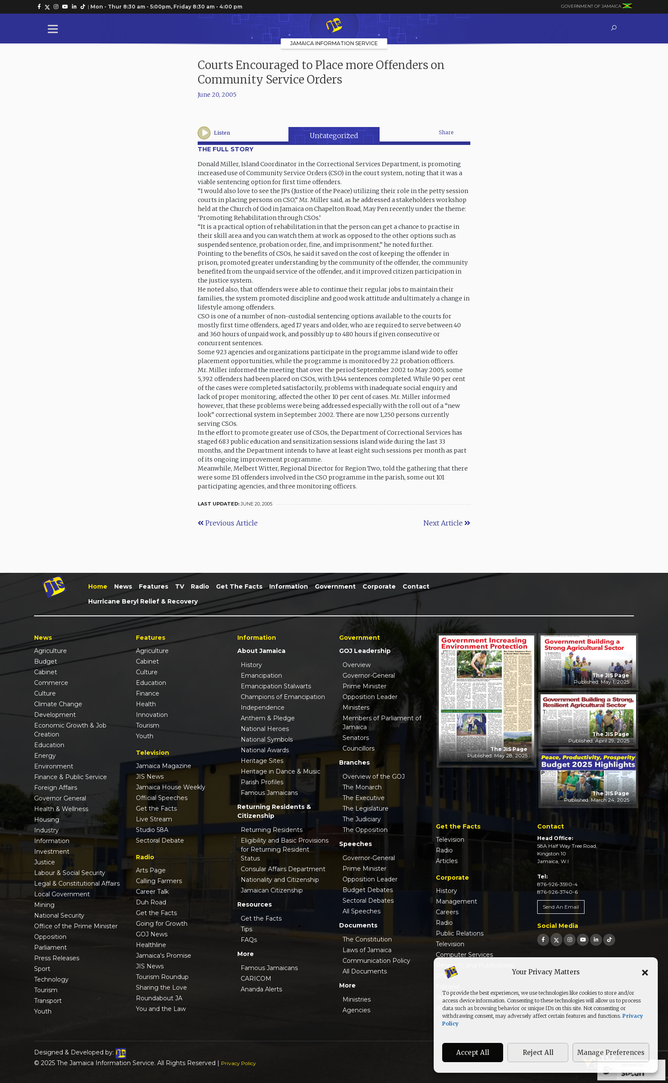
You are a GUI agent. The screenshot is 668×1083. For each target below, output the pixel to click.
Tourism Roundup (162, 977)
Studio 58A (152, 830)
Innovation (152, 715)
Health (146, 704)
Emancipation (261, 675)
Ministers (356, 707)
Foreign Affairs (55, 787)
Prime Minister (364, 686)
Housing (46, 819)
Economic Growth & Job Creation (70, 730)
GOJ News (151, 934)
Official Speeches (161, 798)
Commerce (51, 683)
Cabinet (45, 672)
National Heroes (265, 729)
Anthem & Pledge (268, 718)
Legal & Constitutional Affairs (77, 883)
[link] (39, 7)
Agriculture (50, 651)
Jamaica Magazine (163, 766)
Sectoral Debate (160, 840)
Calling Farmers (159, 881)
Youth (43, 1011)
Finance (147, 693)
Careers (447, 912)
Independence (263, 707)
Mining (44, 905)
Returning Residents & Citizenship (274, 811)
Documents (358, 925)
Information (288, 586)
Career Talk (152, 891)
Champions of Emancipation (283, 697)
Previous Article (228, 523)
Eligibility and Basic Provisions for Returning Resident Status (284, 849)
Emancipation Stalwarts (276, 686)
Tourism (46, 990)
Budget (45, 661)
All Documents (365, 971)
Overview (357, 665)
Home (97, 586)
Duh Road (151, 902)
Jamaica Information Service (334, 43)
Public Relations (460, 933)
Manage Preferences (611, 1052)
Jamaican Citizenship (272, 890)
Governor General (60, 798)
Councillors (358, 748)
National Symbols (267, 739)
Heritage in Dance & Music (280, 771)
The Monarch (362, 787)
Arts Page (151, 870)
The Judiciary (362, 819)
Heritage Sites (262, 761)
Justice (44, 862)
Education (49, 745)
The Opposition (365, 830)
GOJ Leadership (365, 651)
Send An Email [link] (561, 907)
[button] (645, 972)
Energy (45, 756)
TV (179, 586)
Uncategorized (334, 135)
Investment (51, 851)
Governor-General (369, 675)
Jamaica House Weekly (170, 787)
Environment (53, 766)
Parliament (50, 947)
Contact (416, 586)
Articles (447, 861)
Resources (254, 904)
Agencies (356, 1010)
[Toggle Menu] (54, 29)
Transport (48, 1001)
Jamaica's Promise (163, 955)
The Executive (364, 798)
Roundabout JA (159, 998)
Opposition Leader (370, 697)
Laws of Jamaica (367, 950)
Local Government (62, 894)
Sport (42, 969)
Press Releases (56, 958)
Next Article (446, 523)
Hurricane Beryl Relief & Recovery (143, 601)
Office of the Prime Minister (76, 926)
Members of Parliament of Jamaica (382, 722)
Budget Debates (368, 890)
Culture (45, 693)
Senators (356, 738)
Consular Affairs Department (283, 869)
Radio (200, 586)
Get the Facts (239, 586)
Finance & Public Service (70, 777)
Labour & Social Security (69, 873)
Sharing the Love (161, 987)
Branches (354, 762)
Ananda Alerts (261, 989)
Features (153, 586)
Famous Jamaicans (269, 793)
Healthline (151, 945)
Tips (246, 929)
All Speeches (361, 911)
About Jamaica (261, 651)
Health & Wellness (61, 809)
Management (456, 901)
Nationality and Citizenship (280, 880)
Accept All (472, 1052)
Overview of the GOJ (374, 776)
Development (55, 715)
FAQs (249, 940)
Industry (46, 830)
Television (450, 839)
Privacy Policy (238, 1063)
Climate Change (58, 704)
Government (335, 586)
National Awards (265, 750)
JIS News (150, 776)
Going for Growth (161, 923)
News (123, 586)
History (251, 665)
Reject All (538, 1052)
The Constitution (367, 939)
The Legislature (366, 808)
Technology (51, 979)
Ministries (357, 999)
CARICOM (256, 978)
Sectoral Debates (368, 900)
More (245, 954)
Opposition (50, 937)
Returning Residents (271, 830)
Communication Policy (376, 961)
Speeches (355, 844)
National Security (59, 915)
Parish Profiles (262, 782)
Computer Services (464, 955)
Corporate (379, 586)
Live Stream (154, 819)
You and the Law (161, 1009)
